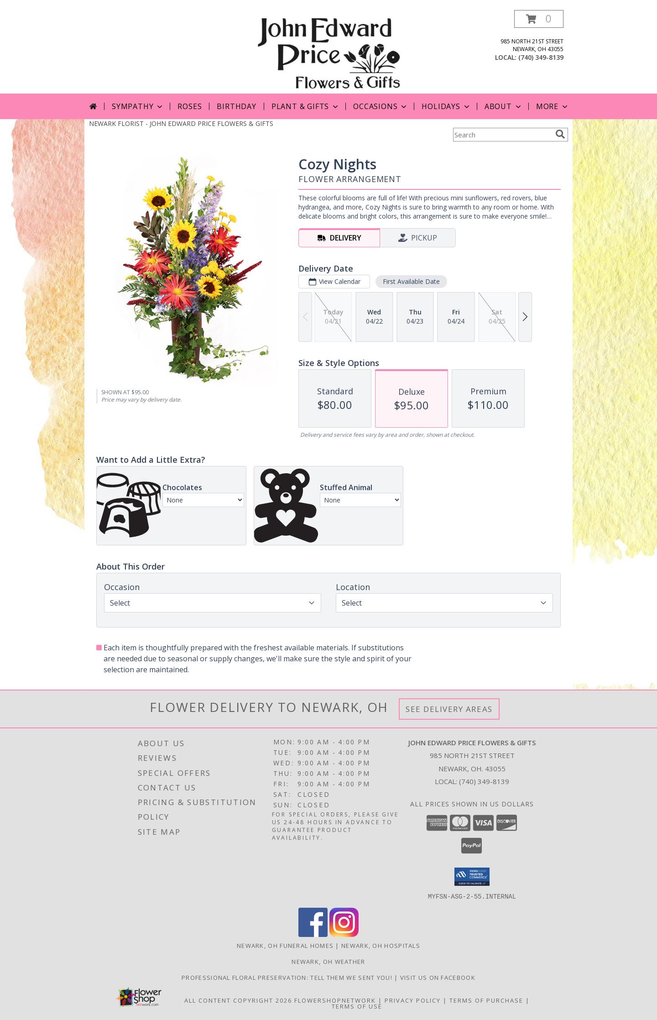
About (504, 106)
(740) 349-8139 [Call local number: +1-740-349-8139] (540, 57)
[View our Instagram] (344, 934)
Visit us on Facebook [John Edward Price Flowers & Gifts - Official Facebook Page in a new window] (437, 977)
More (552, 106)
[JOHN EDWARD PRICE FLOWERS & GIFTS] (328, 51)
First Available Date (411, 281)
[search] (560, 134)
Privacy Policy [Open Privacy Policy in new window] (413, 1000)
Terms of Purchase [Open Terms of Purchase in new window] (486, 1000)
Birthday (236, 106)
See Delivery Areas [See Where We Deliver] (449, 709)
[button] (538, 19)
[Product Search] (502, 134)
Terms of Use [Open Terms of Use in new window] (357, 1006)
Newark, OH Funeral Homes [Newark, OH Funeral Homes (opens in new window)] (285, 945)
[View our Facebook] (313, 934)
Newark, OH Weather (328, 961)
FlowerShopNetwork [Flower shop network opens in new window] (335, 1000)
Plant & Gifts (305, 106)
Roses (189, 106)
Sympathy (138, 106)
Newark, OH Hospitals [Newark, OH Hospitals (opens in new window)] (380, 945)
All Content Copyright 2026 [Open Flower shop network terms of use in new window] (238, 1000)
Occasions (380, 106)
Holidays (446, 106)
